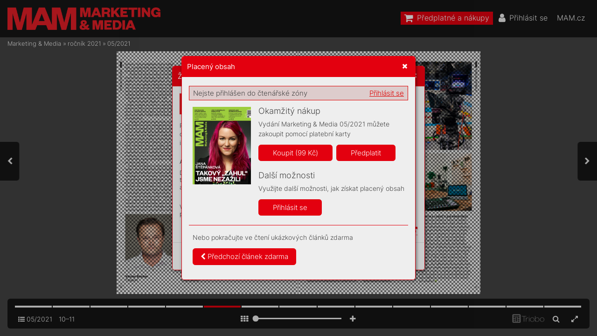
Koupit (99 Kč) (295, 152)
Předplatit (366, 152)
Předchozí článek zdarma (244, 256)
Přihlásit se (386, 93)
